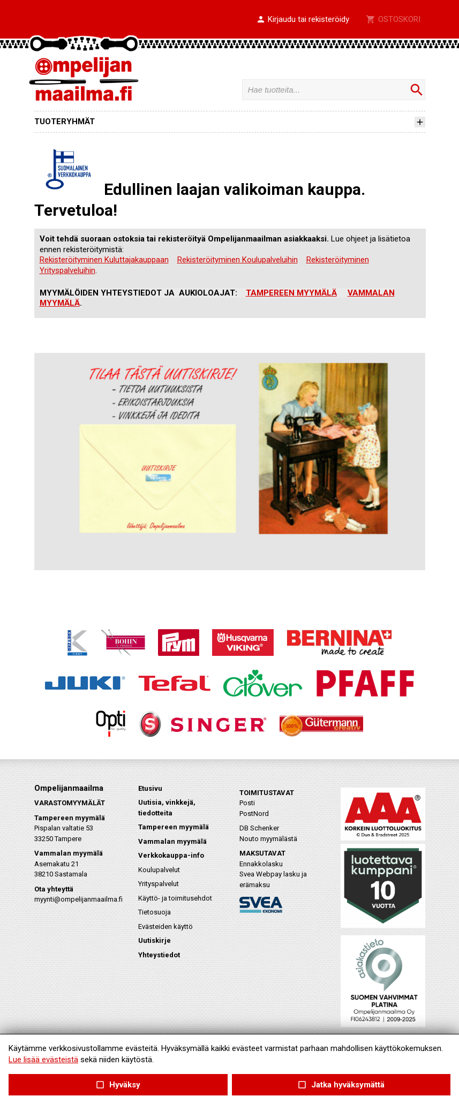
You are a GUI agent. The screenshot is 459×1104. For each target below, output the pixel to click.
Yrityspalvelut (158, 884)
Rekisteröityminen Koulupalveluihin (237, 259)
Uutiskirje (154, 940)
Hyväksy (117, 1085)
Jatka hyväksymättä (341, 1085)
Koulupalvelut (159, 870)
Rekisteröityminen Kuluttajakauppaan (104, 259)
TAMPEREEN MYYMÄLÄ (291, 293)
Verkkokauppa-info (171, 855)
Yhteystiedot (159, 955)
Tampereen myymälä (173, 827)
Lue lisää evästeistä (43, 1059)
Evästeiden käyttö (165, 926)
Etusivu (150, 788)
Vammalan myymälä (172, 841)
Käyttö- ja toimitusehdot (175, 898)
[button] (302, 20)
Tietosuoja (154, 912)
